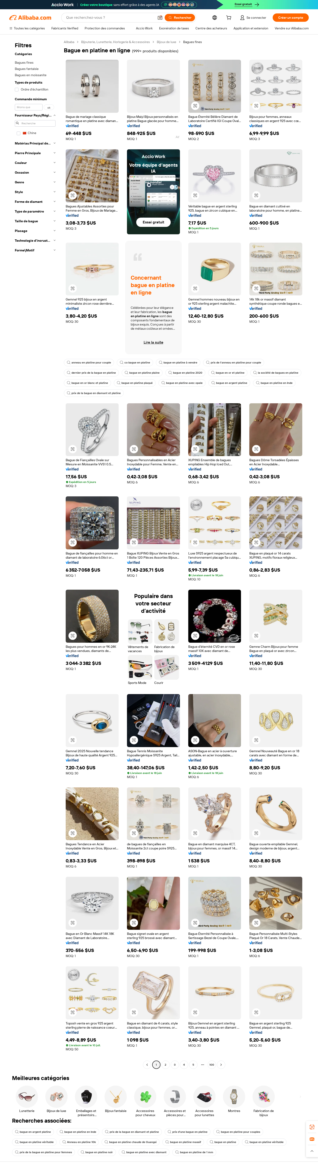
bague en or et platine (227, 373)
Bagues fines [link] (192, 42)
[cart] (229, 18)
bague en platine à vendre (178, 362)
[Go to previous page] (147, 1065)
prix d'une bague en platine (187, 1132)
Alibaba (69, 42)
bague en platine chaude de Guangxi (131, 1142)
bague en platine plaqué (135, 383)
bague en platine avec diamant (144, 1152)
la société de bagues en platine (275, 373)
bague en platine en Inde (274, 383)
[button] (160, 17)
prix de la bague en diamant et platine (94, 393)
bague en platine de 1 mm (194, 1152)
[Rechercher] (180, 17)
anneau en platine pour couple (89, 362)
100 (211, 1064)
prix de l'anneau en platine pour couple (233, 362)
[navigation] (35, 554)
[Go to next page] (221, 1065)
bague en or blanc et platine (87, 383)
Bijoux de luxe (166, 42)
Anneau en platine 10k (79, 1142)
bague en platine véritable (34, 1142)
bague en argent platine (229, 383)
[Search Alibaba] (110, 17)
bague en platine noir (97, 1152)
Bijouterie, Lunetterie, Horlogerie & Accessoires (115, 42)
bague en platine (223, 1142)
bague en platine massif (183, 1142)
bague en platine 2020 (185, 373)
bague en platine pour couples (238, 1132)
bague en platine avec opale (182, 383)
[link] (312, 1127)
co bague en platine (135, 362)
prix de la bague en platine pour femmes (43, 1152)
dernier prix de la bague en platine (91, 373)
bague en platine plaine (142, 373)
